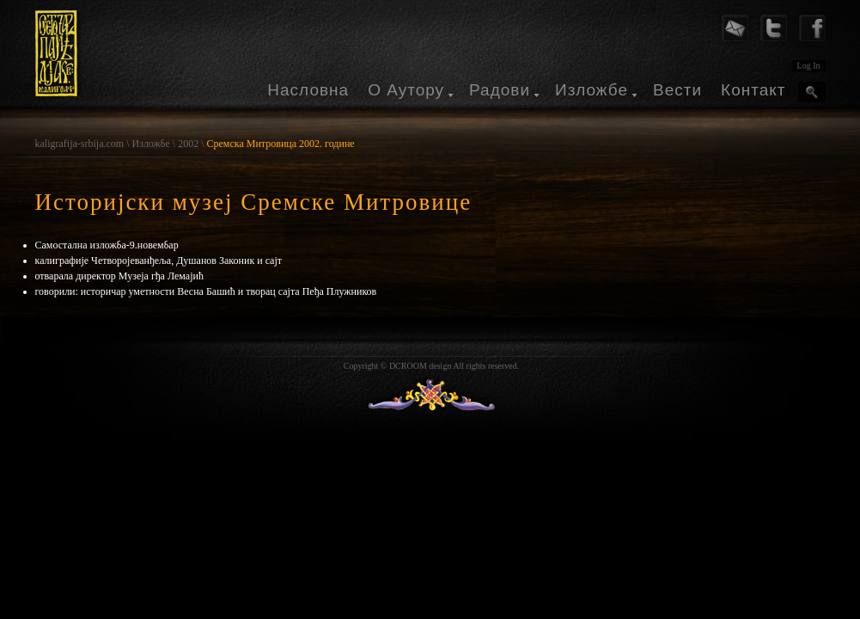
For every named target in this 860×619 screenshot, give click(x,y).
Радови (499, 90)
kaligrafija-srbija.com (80, 144)
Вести (677, 90)
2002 (188, 144)
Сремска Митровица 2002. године (281, 144)
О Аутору (406, 90)
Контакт (753, 90)
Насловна (308, 90)
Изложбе (591, 90)
